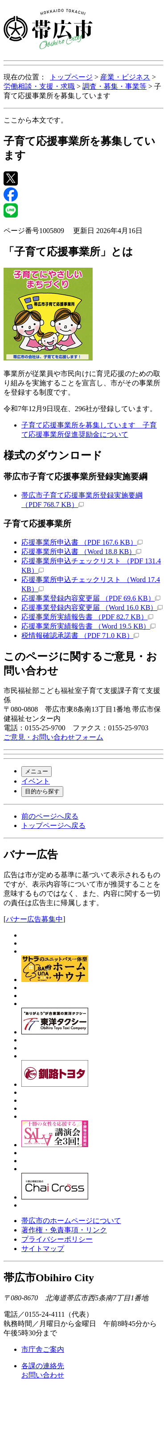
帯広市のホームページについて (71, 1220)
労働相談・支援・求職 (39, 86)
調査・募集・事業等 (114, 86)
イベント (35, 781)
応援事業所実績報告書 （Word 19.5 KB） (88, 626)
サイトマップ (42, 1248)
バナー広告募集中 (34, 919)
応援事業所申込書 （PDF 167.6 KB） (82, 542)
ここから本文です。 (36, 120)
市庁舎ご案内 (42, 1349)
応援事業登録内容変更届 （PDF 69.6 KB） (90, 598)
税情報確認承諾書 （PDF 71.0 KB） (80, 635)
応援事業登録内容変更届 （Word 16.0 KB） (92, 607)
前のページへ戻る (49, 816)
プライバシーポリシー (57, 1239)
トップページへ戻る (53, 825)
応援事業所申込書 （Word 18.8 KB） (81, 551)
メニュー (36, 771)
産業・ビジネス (125, 77)
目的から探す (42, 791)
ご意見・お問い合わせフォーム (53, 737)
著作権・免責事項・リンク (64, 1230)
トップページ (71, 77)
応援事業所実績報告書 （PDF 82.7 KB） (87, 617)
